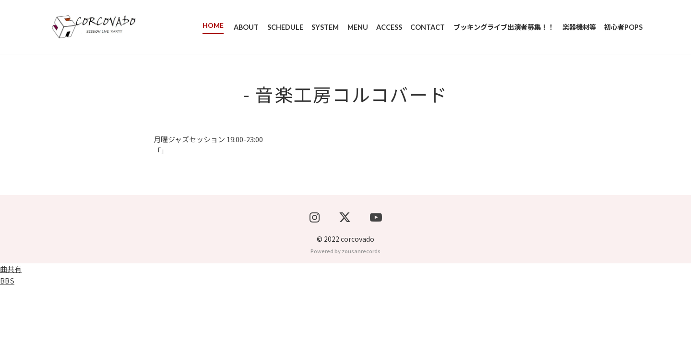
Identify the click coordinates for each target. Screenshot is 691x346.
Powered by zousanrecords (345, 310)
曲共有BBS (11, 334)
